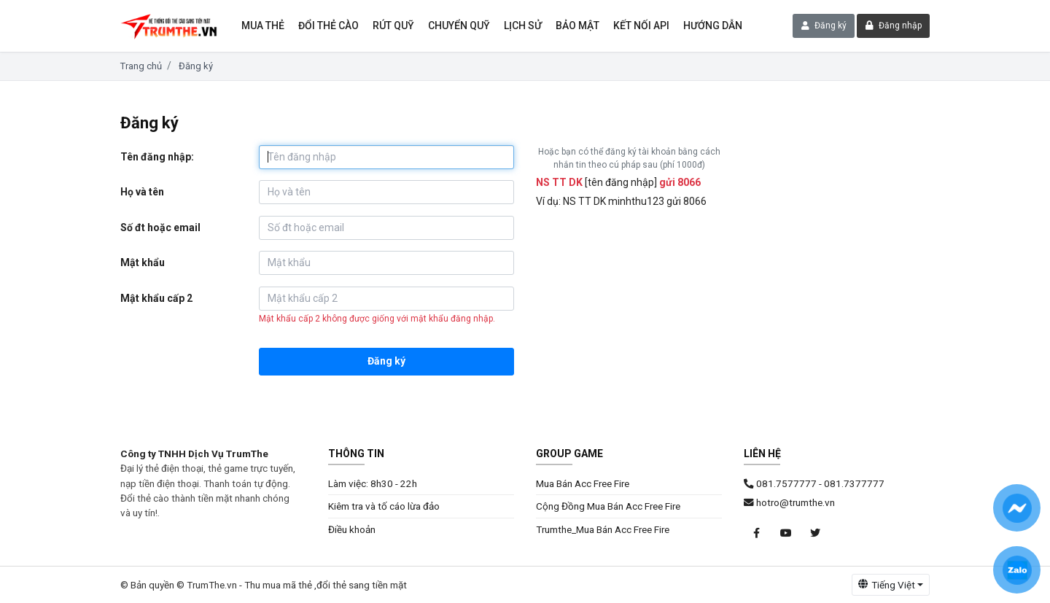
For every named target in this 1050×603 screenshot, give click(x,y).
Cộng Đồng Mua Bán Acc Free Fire (608, 506)
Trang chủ (141, 66)
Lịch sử (523, 25)
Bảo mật (577, 25)
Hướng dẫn (712, 25)
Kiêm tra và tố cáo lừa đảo (384, 506)
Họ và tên (142, 192)
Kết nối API (641, 25)
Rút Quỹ (393, 25)
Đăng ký (824, 25)
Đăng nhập (894, 25)
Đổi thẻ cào (328, 25)
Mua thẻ (262, 25)
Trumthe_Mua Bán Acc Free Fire (602, 529)
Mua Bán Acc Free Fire (582, 483)
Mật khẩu (142, 262)
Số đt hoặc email (160, 227)
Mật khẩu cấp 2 (156, 298)
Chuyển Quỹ (459, 25)
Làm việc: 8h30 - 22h (372, 483)
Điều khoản (352, 529)
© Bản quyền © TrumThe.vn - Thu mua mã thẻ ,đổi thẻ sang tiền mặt (263, 585)
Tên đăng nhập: (157, 157)
